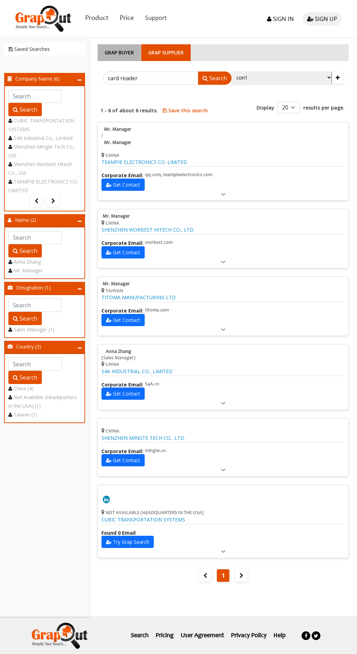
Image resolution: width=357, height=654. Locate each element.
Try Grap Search (131, 542)
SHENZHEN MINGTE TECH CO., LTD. (143, 438)
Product (96, 18)
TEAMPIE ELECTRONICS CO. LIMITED (144, 162)
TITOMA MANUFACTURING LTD (138, 297)
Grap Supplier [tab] (166, 52)
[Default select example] (289, 107)
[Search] (150, 78)
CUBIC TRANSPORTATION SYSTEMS (143, 520)
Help (279, 636)
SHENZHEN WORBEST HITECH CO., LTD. (148, 230)
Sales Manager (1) (34, 329)
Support (156, 18)
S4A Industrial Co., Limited (43, 138)
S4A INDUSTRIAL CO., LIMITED (137, 371)
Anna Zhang (27, 261)
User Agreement (202, 636)
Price (127, 18)
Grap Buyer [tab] (119, 52)
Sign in (280, 19)
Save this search (185, 110)
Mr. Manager (28, 270)
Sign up (322, 19)
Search (25, 109)
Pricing (164, 636)
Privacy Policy (248, 636)
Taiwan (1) (25, 414)
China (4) (23, 388)
